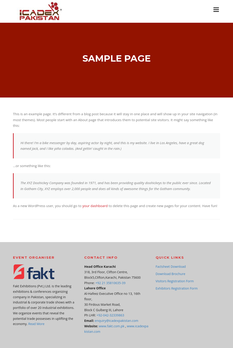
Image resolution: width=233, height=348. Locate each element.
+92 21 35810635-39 (111, 283)
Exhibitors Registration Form (177, 288)
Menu (216, 9)
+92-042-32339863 (110, 315)
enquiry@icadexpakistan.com (116, 320)
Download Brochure (170, 274)
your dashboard (95, 205)
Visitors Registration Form (175, 281)
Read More (36, 324)
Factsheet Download (171, 266)
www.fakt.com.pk (111, 326)
